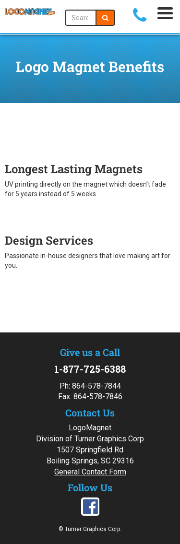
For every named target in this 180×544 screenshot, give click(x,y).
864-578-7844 (96, 385)
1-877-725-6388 (90, 369)
